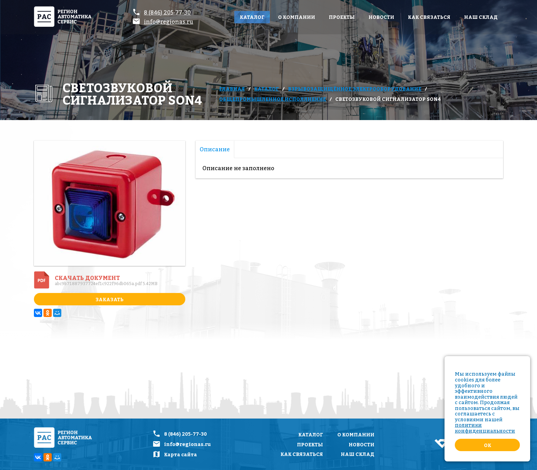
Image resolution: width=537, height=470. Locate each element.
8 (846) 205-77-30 (167, 12)
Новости (381, 17)
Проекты (342, 17)
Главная (232, 89)
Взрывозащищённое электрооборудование (354, 89)
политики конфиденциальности (485, 428)
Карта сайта (180, 454)
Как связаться (429, 17)
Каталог (252, 17)
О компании (296, 17)
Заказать (110, 299)
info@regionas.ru (168, 21)
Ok (487, 445)
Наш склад (481, 17)
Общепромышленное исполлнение (272, 99)
